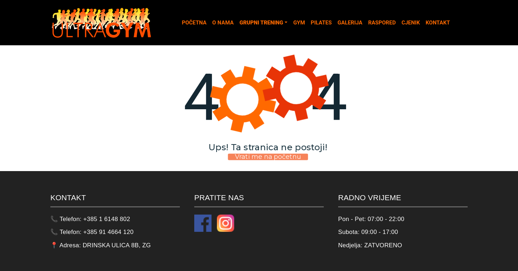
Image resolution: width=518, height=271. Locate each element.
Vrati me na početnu (268, 156)
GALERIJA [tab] (349, 22)
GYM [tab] (299, 22)
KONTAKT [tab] (438, 22)
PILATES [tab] (321, 22)
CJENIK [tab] (410, 22)
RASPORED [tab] (382, 22)
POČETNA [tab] (194, 22)
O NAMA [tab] (223, 22)
